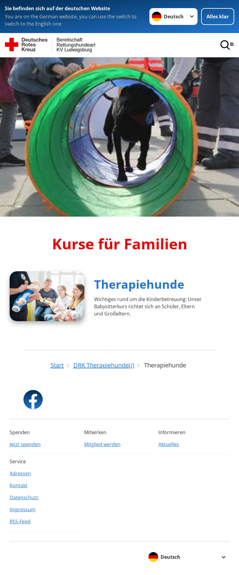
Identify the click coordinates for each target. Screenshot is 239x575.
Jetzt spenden (25, 444)
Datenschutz (24, 497)
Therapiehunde (139, 284)
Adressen (20, 473)
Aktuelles (168, 444)
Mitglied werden (102, 444)
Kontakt (18, 485)
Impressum (22, 509)
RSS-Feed (20, 521)
